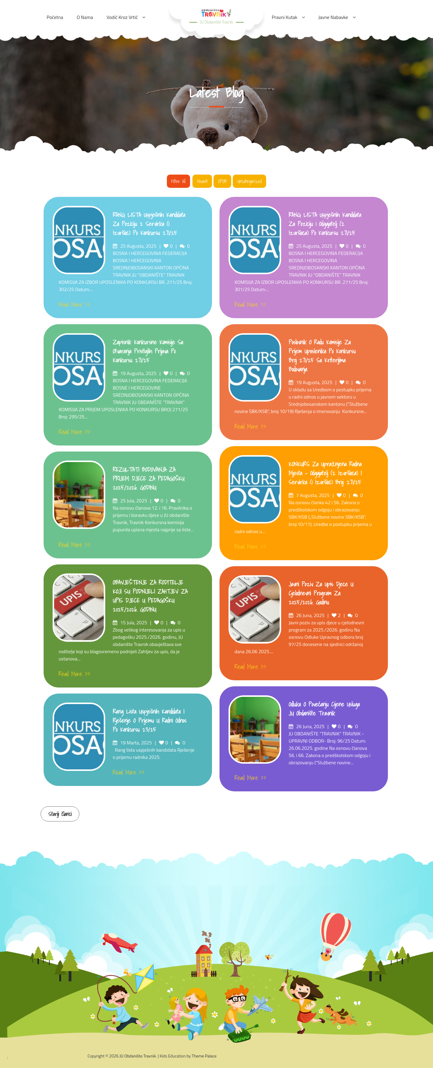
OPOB (222, 181)
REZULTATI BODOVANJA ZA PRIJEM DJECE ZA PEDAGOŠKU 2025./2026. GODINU (148, 478)
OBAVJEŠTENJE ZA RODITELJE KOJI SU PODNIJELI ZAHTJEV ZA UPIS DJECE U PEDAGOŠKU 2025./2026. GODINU (150, 596)
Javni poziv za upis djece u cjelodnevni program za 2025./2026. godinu (321, 593)
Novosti (202, 181)
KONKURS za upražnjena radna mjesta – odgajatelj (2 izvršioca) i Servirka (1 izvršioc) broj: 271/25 (325, 473)
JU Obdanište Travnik (216, 22)
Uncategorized (249, 181)
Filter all (178, 181)
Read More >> (74, 304)
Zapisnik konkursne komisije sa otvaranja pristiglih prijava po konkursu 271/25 (148, 351)
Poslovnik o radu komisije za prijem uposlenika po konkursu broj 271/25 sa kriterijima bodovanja (322, 355)
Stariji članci (60, 814)
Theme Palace (204, 1056)
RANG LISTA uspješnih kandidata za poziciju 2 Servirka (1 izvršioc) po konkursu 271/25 (149, 224)
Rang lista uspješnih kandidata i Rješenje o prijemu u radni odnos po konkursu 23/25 (149, 720)
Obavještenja (285, 38)
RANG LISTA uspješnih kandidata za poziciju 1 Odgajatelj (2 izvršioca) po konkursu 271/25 (325, 224)
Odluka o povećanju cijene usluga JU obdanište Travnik (324, 709)
